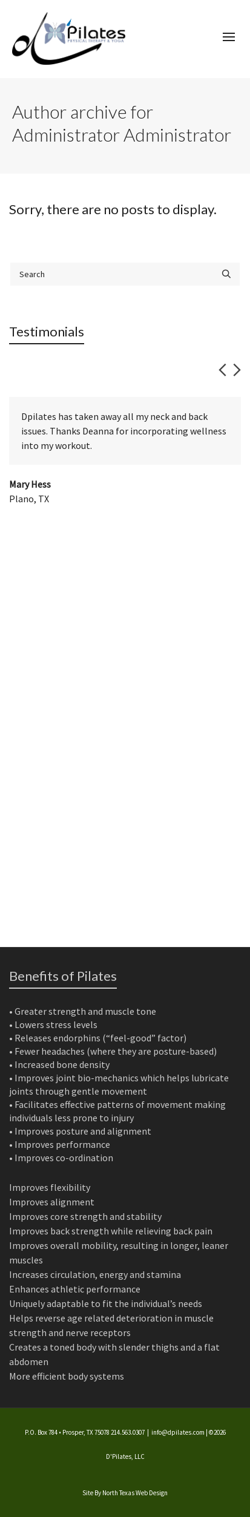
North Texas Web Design (135, 1493)
